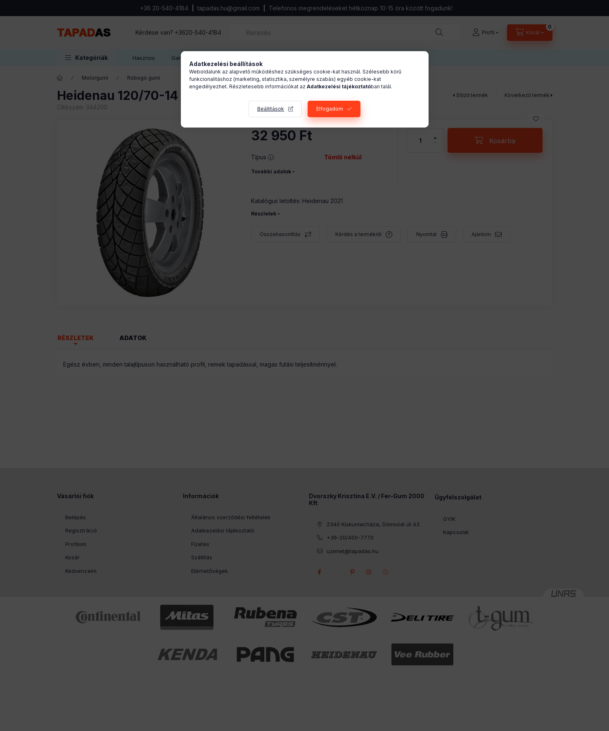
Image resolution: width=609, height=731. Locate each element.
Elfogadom (329, 109)
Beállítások (270, 109)
